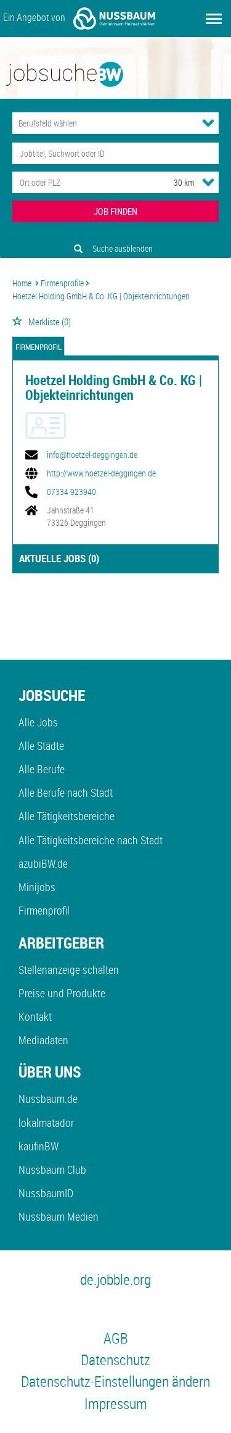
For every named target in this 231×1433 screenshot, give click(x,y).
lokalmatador (46, 1122)
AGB (115, 1338)
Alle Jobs (38, 722)
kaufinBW (38, 1146)
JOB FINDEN (115, 211)
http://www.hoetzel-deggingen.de (101, 473)
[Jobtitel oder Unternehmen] (115, 153)
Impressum (115, 1403)
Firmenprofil (38, 347)
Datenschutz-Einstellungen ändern (115, 1381)
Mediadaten (43, 1039)
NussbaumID (45, 1193)
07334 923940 (71, 492)
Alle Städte (41, 745)
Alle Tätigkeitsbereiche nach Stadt (90, 840)
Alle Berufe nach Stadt (65, 792)
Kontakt (35, 1016)
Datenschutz (115, 1359)
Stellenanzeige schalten (68, 969)
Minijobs (36, 886)
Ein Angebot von (79, 18)
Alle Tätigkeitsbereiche (66, 815)
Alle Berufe (41, 769)
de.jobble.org (115, 1279)
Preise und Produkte (61, 993)
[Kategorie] (103, 123)
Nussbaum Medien (58, 1216)
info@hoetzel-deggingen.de (92, 455)
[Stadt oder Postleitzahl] (81, 182)
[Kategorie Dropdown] (208, 123)
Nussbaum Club (52, 1169)
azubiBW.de (43, 863)
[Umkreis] (172, 182)
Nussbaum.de (48, 1098)
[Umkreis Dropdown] (208, 182)
